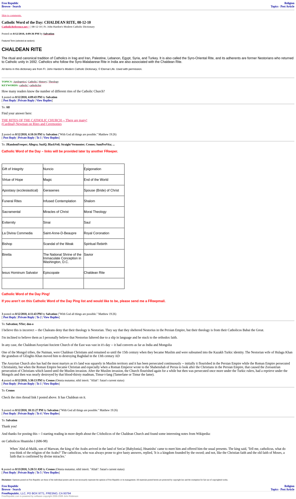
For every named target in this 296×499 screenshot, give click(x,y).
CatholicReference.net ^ (16, 26)
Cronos (50, 380)
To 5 (39, 472)
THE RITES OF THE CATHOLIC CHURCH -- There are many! (44, 120)
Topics (274, 6)
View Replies (44, 100)
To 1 (39, 137)
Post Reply (9, 100)
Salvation (51, 97)
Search (17, 6)
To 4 (39, 413)
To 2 (39, 317)
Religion (289, 3)
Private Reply (26, 100)
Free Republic (10, 3)
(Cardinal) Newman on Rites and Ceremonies (32, 124)
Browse (6, 6)
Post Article (287, 6)
